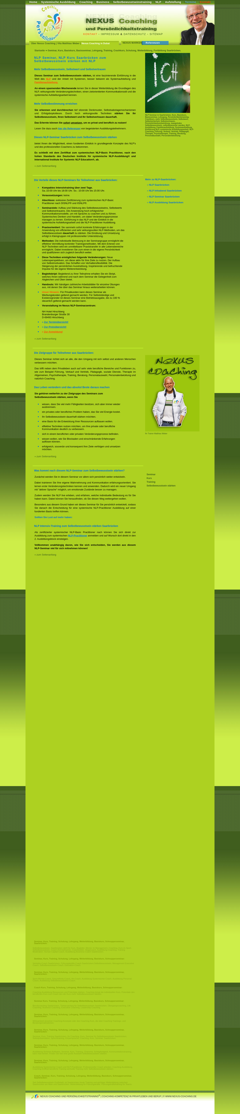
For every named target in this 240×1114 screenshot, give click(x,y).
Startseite (39, 50)
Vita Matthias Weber (68, 43)
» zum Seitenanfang (45, 166)
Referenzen (153, 43)
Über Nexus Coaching (43, 43)
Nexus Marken (132, 43)
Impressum (110, 34)
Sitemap (156, 34)
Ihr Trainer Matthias (153, 434)
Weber (164, 434)
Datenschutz (135, 34)
